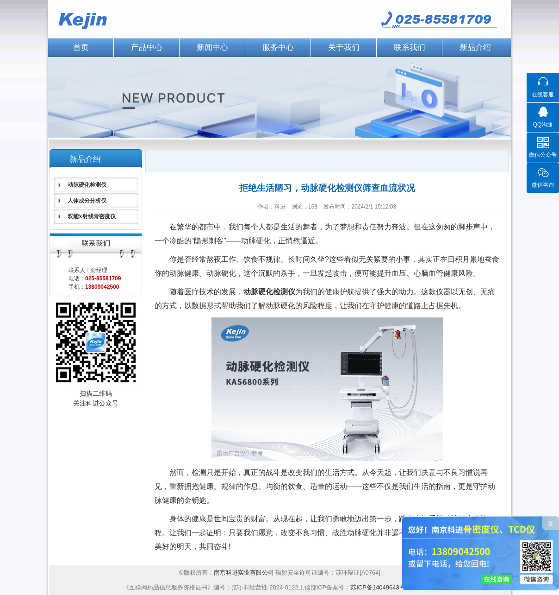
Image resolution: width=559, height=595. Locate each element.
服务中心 (278, 47)
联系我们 (409, 47)
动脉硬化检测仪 (87, 185)
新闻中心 (212, 47)
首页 (81, 47)
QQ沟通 (543, 124)
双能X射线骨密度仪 (92, 216)
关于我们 (344, 47)
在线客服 (543, 94)
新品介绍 (475, 47)
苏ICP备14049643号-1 (380, 587)
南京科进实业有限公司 (245, 572)
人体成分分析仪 (87, 200)
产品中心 (146, 47)
